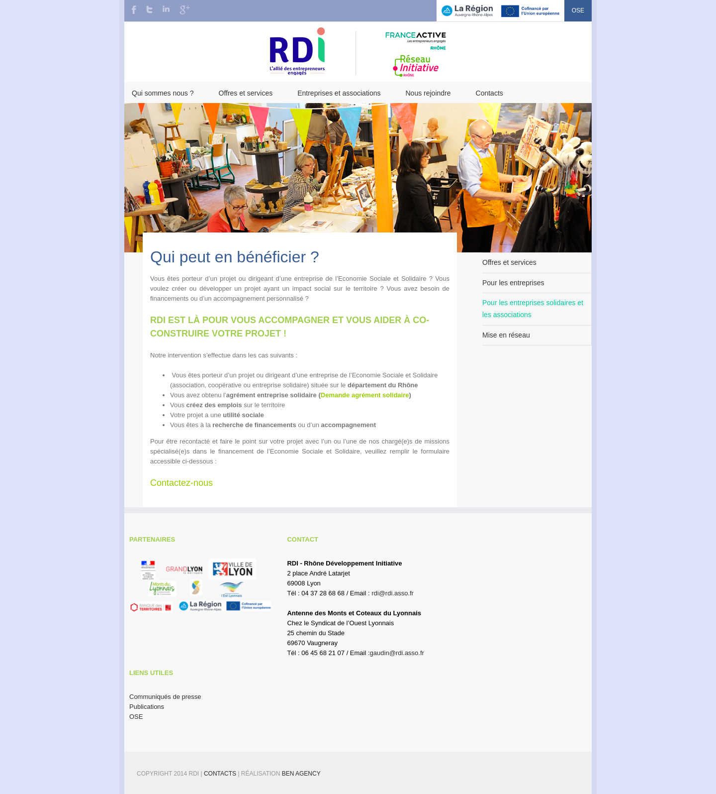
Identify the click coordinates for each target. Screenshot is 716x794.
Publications (146, 706)
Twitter (149, 9)
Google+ (184, 9)
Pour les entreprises (513, 283)
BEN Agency (301, 773)
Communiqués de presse (165, 696)
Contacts (489, 93)
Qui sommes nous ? (163, 93)
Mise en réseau (506, 335)
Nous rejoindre (427, 93)
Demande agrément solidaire (365, 395)
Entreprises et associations (338, 93)
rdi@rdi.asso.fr (392, 593)
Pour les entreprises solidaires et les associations (532, 309)
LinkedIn (166, 8)
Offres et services (246, 93)
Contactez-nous (181, 483)
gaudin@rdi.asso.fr (397, 653)
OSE (578, 10)
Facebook (134, 9)
